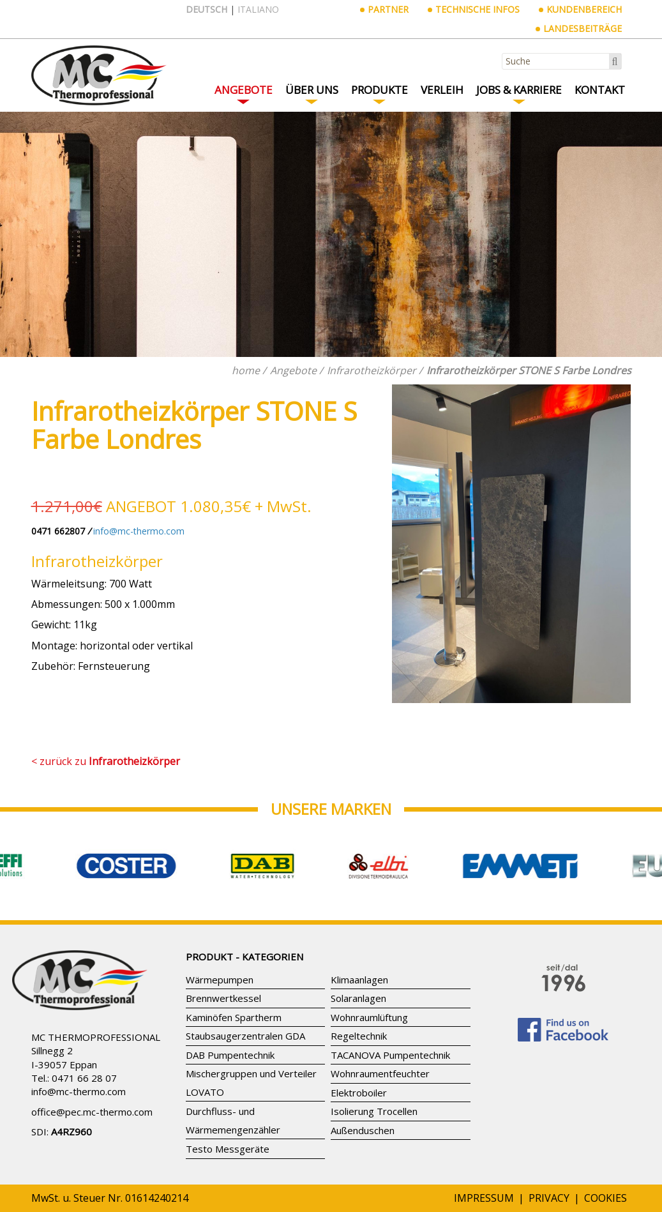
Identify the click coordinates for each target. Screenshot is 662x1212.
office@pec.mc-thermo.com (92, 1111)
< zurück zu (105, 761)
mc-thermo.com (91, 1091)
